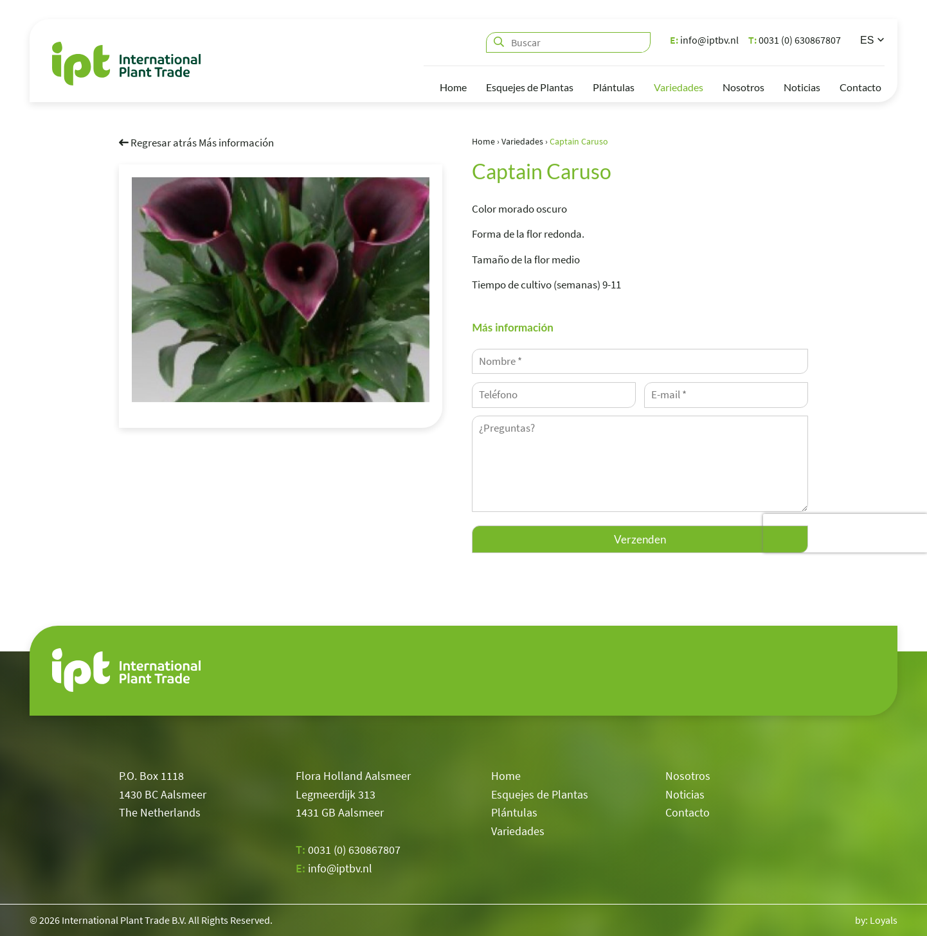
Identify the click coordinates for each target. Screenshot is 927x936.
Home (453, 87)
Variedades (678, 87)
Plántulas (613, 87)
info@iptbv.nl (704, 39)
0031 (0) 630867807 (794, 39)
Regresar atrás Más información (196, 142)
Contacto (860, 87)
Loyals (883, 920)
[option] (280, 289)
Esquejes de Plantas (529, 87)
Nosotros (743, 87)
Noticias (802, 87)
